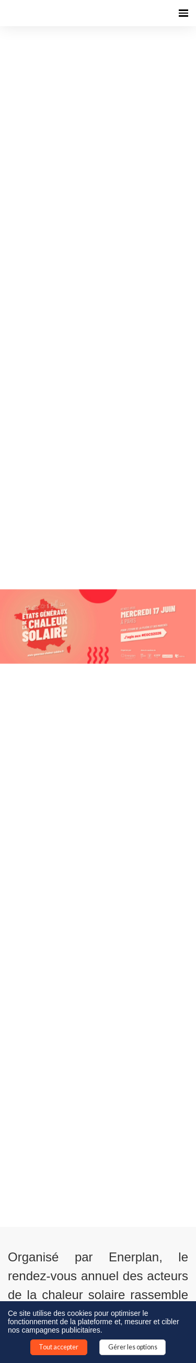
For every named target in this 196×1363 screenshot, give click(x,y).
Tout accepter (58, 1347)
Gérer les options (132, 1347)
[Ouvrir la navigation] (183, 13)
